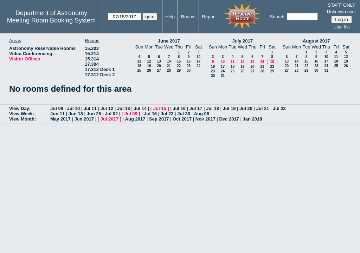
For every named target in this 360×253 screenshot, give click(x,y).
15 (179, 61)
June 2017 (169, 41)
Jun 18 (76, 113)
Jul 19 (229, 108)
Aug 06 (201, 113)
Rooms (188, 16)
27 (159, 70)
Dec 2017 (229, 119)
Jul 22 (279, 108)
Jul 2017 (109, 119)
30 (189, 70)
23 (189, 66)
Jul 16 (179, 108)
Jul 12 (106, 108)
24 (198, 66)
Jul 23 (167, 113)
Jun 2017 (84, 119)
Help (170, 16)
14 (169, 61)
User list (341, 27)
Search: (278, 16)
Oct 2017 (182, 119)
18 (139, 66)
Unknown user (341, 11)
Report (209, 16)
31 (223, 76)
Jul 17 (195, 108)
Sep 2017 (159, 119)
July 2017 (242, 41)
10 (198, 57)
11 (139, 61)
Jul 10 (73, 108)
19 (149, 66)
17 (198, 61)
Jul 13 (123, 108)
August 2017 (316, 41)
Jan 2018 (252, 119)
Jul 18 (212, 108)
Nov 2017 (205, 119)
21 (169, 66)
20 (159, 66)
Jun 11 (57, 113)
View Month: (22, 119)
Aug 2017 (135, 119)
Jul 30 (183, 113)
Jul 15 (159, 108)
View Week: (21, 113)
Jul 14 (140, 108)
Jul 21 (262, 108)
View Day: (20, 108)
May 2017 (60, 119)
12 (149, 61)
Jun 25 (94, 113)
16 (189, 61)
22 (179, 66)
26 (149, 70)
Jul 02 (111, 113)
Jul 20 (245, 108)
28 (169, 70)
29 (179, 70)
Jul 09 (56, 108)
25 (139, 70)
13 (159, 61)
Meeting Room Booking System (51, 20)
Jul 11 (90, 108)
